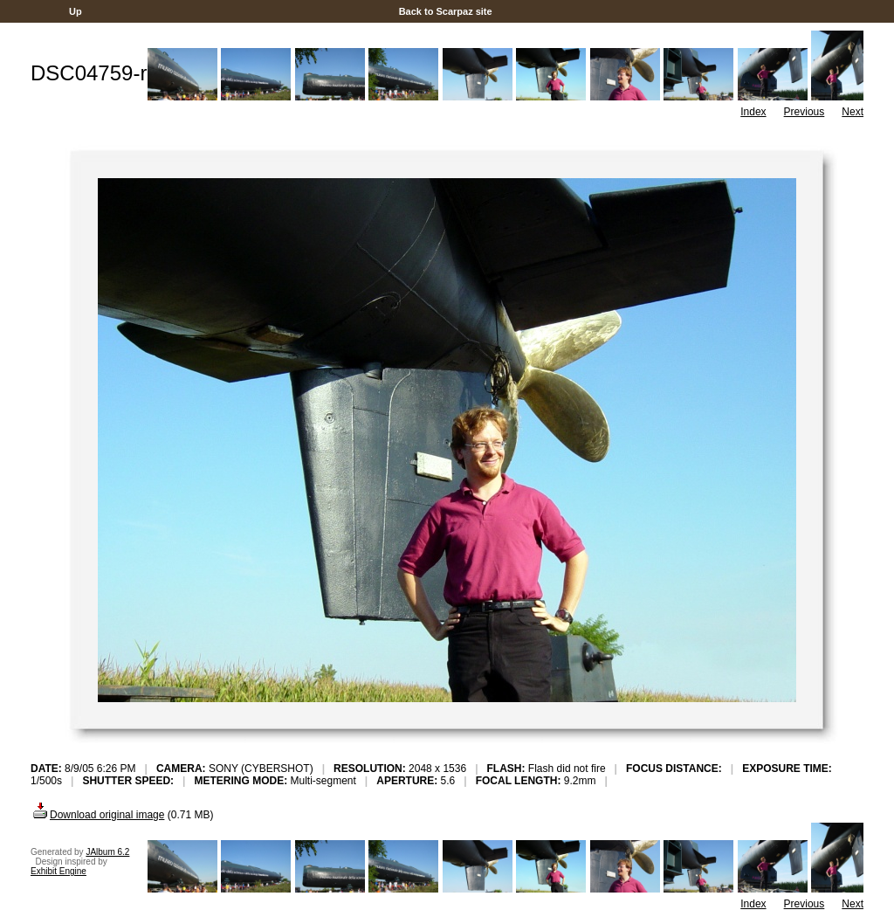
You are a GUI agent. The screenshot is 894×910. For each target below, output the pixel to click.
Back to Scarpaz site (446, 11)
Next (852, 112)
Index (753, 112)
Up (75, 11)
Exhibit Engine (58, 871)
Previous (804, 112)
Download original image (97, 815)
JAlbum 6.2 (107, 852)
